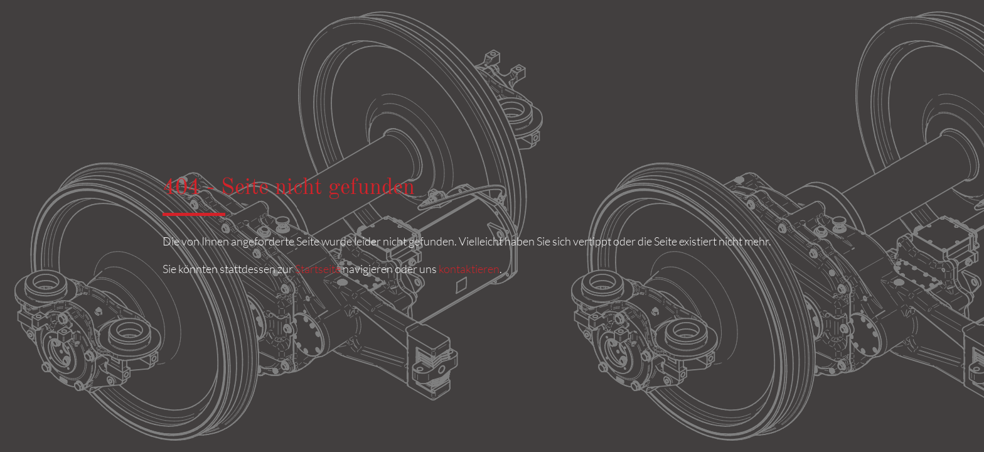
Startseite (318, 269)
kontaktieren (469, 269)
